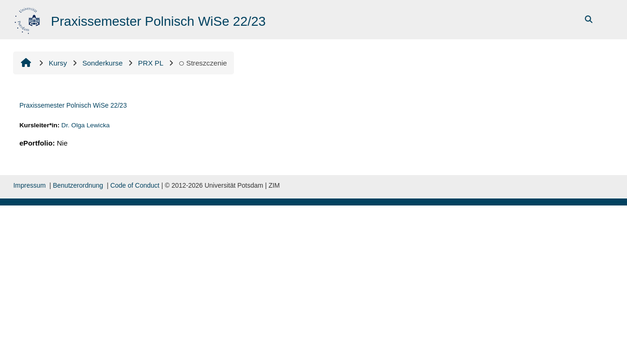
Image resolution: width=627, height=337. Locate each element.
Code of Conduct (135, 185)
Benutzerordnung (78, 185)
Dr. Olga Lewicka (85, 125)
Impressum (29, 185)
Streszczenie (203, 63)
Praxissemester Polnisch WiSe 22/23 (73, 105)
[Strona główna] (28, 19)
